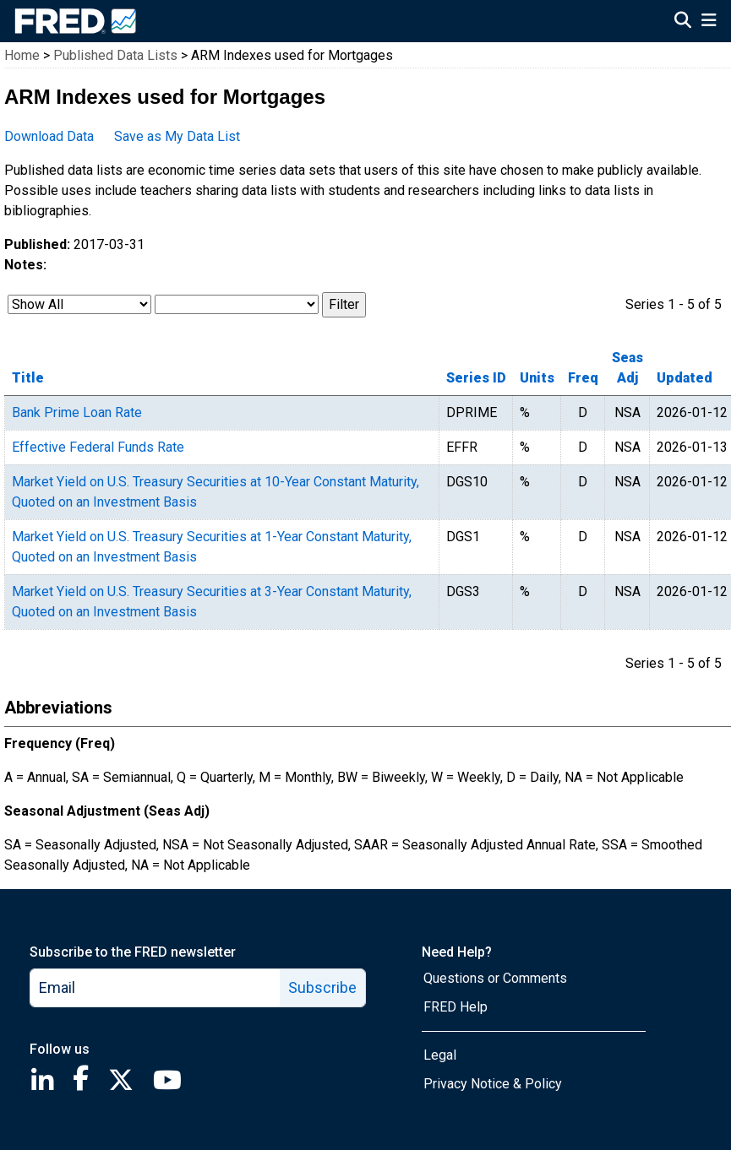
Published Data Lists (115, 55)
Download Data (49, 136)
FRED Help (455, 1007)
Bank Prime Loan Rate (77, 412)
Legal (439, 1055)
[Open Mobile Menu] (709, 22)
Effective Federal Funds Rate (98, 447)
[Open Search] (683, 22)
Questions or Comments (495, 978)
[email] (155, 987)
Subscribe (322, 987)
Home (22, 55)
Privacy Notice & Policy (492, 1084)
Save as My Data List (177, 136)
